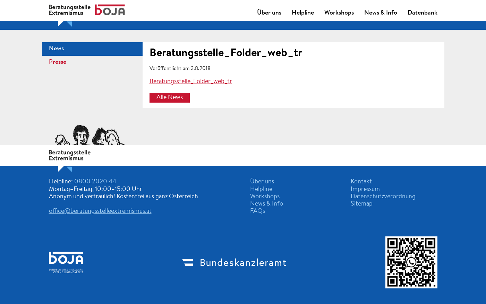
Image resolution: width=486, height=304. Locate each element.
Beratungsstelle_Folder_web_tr (226, 53)
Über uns (269, 13)
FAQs (257, 211)
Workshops (339, 13)
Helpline (303, 13)
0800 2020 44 (95, 182)
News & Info (380, 13)
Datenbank (422, 13)
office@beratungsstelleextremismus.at (100, 211)
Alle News (169, 98)
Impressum (365, 189)
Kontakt (361, 182)
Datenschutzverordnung (383, 197)
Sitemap (362, 204)
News (56, 49)
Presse (57, 62)
